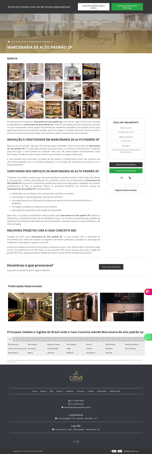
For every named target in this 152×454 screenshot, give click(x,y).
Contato (131, 21)
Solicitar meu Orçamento (125, 165)
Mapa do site (115, 391)
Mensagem (126, 146)
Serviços (94, 21)
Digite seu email (126, 128)
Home (65, 21)
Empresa (75, 21)
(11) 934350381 (76, 404)
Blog (85, 21)
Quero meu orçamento (111, 267)
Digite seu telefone (126, 137)
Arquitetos (106, 21)
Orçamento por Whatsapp (126, 171)
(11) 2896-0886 (76, 400)
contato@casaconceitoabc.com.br (76, 407)
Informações (102, 391)
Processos (119, 21)
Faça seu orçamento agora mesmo (94, 7)
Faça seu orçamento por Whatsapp (127, 7)
